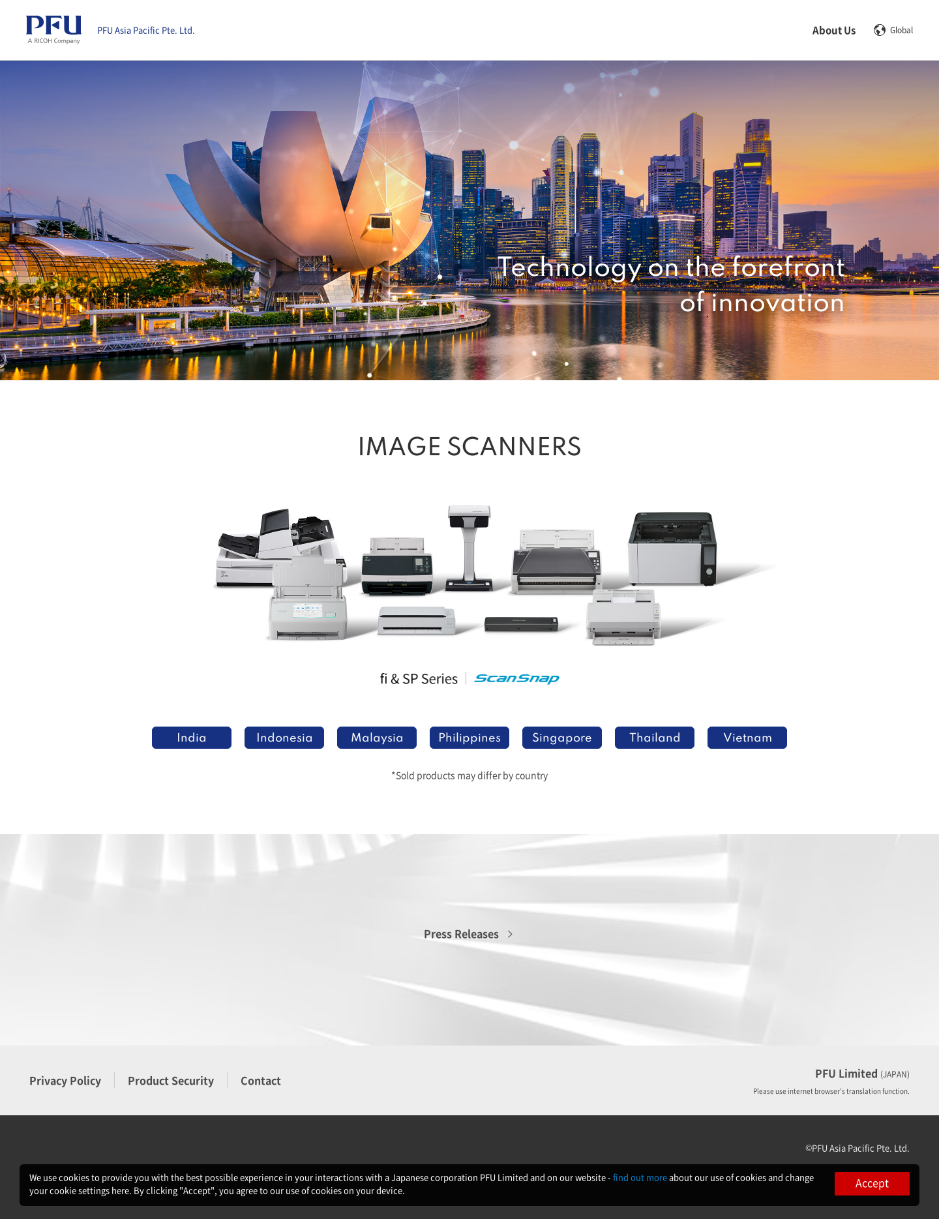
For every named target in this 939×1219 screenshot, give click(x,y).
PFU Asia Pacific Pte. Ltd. (146, 30)
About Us (834, 30)
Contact (261, 1080)
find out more (640, 1177)
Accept (872, 1182)
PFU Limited (862, 1073)
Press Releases (461, 933)
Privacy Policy (65, 1080)
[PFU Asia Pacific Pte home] (54, 30)
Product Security (171, 1080)
